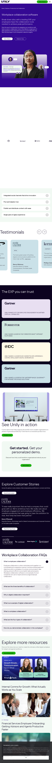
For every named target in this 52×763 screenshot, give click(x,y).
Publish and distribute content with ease (17, 208)
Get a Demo (42, 2)
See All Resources (8, 653)
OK (26, 757)
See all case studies (9, 493)
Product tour (7, 435)
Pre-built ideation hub (11, 202)
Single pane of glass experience (14, 215)
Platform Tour (20, 39)
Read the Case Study (9, 529)
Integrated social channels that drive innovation (20, 195)
